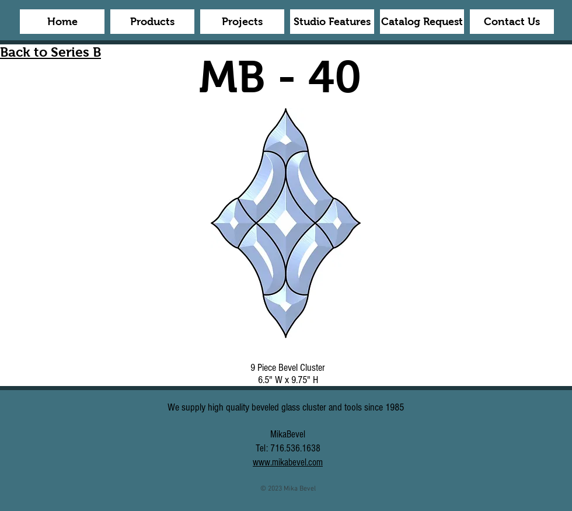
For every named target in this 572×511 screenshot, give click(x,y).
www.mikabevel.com (288, 462)
